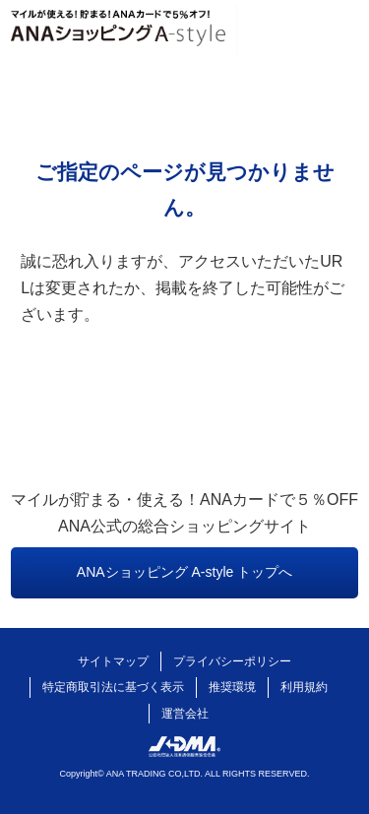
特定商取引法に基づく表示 (113, 687)
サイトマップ (113, 661)
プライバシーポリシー (232, 661)
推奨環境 (232, 687)
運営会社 (185, 713)
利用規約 (304, 687)
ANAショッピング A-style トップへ (184, 572)
